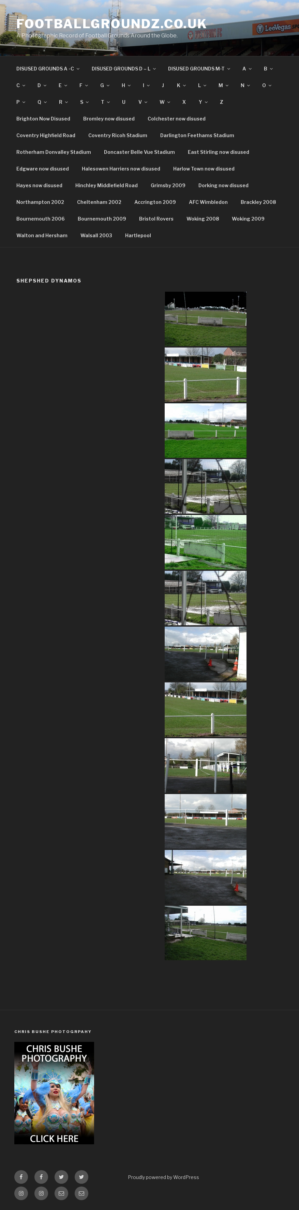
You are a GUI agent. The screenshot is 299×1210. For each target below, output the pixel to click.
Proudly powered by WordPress (163, 1177)
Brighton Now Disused (43, 119)
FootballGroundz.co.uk (111, 23)
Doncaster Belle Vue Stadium (139, 152)
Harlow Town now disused (204, 169)
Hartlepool (138, 235)
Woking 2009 (248, 219)
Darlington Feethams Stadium (197, 135)
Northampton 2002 (40, 202)
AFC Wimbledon (208, 202)
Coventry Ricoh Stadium (117, 135)
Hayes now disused (39, 185)
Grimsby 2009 (168, 185)
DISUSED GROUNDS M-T (199, 68)
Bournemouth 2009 (102, 219)
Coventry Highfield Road (45, 135)
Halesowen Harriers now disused (121, 169)
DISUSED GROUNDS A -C (48, 68)
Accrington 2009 (155, 202)
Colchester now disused (177, 119)
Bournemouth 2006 (40, 219)
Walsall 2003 (96, 235)
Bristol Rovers (156, 219)
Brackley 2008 (258, 202)
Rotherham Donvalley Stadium (53, 152)
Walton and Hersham (42, 235)
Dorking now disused (223, 185)
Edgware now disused (42, 169)
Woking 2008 (202, 219)
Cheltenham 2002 (99, 202)
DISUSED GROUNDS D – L (124, 68)
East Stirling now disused (218, 152)
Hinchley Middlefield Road (106, 185)
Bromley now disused (109, 119)
